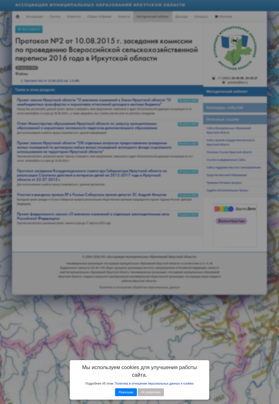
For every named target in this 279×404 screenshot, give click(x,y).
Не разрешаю (151, 392)
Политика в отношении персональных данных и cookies (154, 383)
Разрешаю (126, 392)
